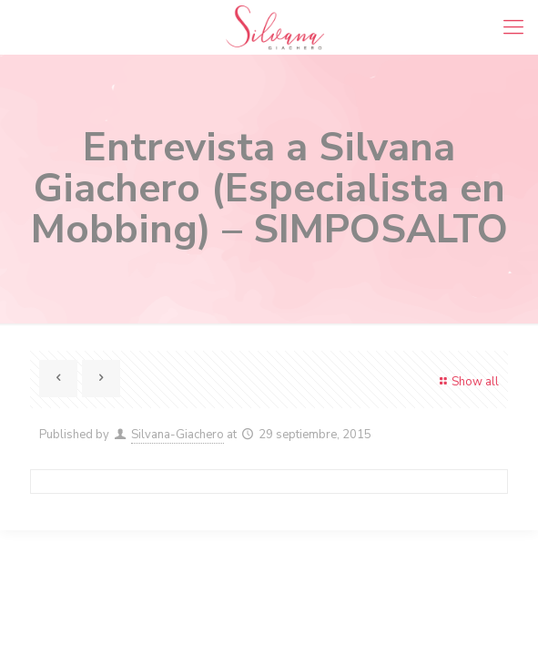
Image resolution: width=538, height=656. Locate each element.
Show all (467, 382)
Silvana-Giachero (177, 434)
